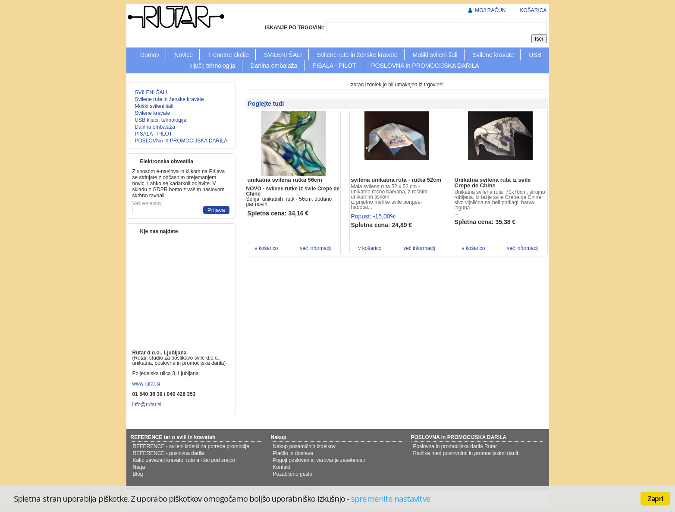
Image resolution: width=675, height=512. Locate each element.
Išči (539, 38)
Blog (138, 474)
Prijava (216, 210)
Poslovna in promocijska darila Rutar (455, 446)
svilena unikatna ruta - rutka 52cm (396, 180)
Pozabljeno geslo (292, 474)
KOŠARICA (533, 10)
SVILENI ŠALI (283, 54)
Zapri (655, 498)
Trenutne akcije (228, 54)
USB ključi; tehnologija (160, 120)
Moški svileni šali (434, 54)
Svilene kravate (493, 54)
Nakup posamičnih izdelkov (304, 446)
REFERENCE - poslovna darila (168, 453)
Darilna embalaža (274, 65)
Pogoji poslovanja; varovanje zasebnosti (319, 460)
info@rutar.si (147, 404)
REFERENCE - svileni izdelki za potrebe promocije (191, 446)
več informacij (315, 248)
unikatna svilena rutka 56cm (285, 180)
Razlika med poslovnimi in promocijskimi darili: (466, 453)
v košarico (266, 248)
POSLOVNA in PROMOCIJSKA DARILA (425, 65)
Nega (139, 467)
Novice (183, 54)
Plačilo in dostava (293, 453)
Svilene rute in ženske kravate (357, 54)
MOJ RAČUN (490, 10)
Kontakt (282, 467)
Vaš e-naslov (147, 203)
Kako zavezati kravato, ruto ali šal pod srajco (184, 460)
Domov (149, 54)
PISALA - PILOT (334, 65)
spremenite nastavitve (390, 498)
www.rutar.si (146, 384)
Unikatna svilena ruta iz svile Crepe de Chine (493, 183)
